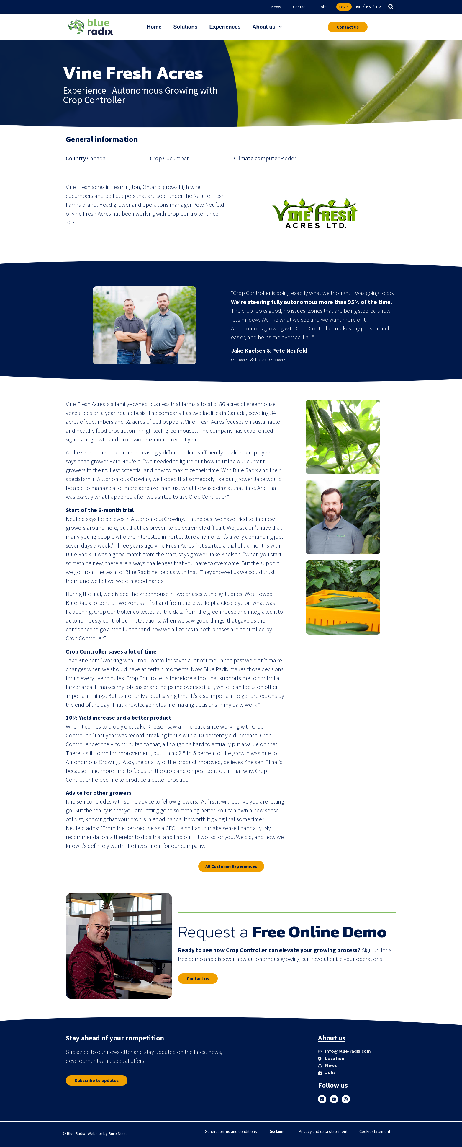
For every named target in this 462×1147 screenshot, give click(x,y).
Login (344, 6)
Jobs (323, 6)
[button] (391, 7)
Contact (300, 6)
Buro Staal (118, 1133)
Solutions (185, 27)
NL (358, 6)
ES (368, 6)
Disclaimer (278, 1131)
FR (378, 6)
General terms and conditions (231, 1131)
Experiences (224, 27)
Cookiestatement (374, 1131)
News (276, 6)
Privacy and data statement (323, 1131)
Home (154, 27)
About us (267, 27)
